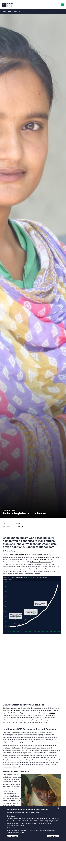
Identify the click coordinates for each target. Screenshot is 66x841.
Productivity (19, 526)
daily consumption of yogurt (46, 557)
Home (4, 11)
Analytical (12, 816)
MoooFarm (6, 775)
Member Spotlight (14, 11)
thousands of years (40, 555)
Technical (12, 828)
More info (38, 812)
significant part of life (20, 555)
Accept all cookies (53, 836)
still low (52, 713)
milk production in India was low (39, 559)
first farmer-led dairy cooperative (40, 562)
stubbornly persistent (13, 710)
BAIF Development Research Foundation (16, 732)
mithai (11, 559)
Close (58, 808)
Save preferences (12, 836)
